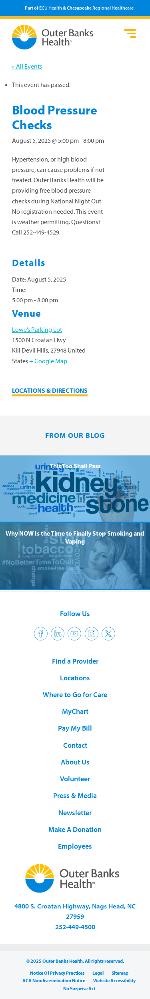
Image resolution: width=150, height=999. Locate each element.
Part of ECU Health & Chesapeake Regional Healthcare (79, 8)
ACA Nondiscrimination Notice (53, 980)
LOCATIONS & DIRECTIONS (50, 390)
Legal (98, 973)
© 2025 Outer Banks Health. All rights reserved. (75, 961)
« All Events (27, 66)
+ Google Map (48, 361)
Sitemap (120, 973)
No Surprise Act (79, 988)
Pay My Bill (75, 728)
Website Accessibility (114, 980)
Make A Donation (75, 829)
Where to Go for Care (75, 694)
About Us (75, 761)
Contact (75, 745)
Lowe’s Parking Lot (37, 329)
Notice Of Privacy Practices (57, 973)
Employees (75, 846)
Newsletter (75, 812)
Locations (75, 677)
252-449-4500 (75, 926)
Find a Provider (75, 661)
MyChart (75, 711)
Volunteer (75, 778)
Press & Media (75, 795)
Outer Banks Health (66, 37)
